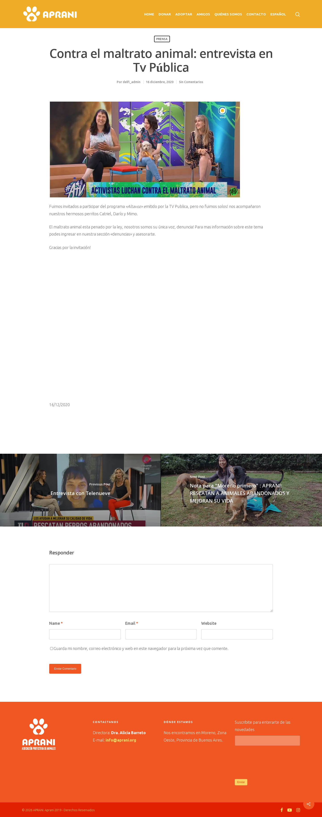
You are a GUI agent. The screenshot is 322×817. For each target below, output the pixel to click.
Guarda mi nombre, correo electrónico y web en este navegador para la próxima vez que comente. (141, 648)
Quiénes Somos (228, 14)
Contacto (256, 14)
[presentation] (269, 762)
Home (149, 14)
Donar (165, 14)
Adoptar (183, 14)
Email (131, 623)
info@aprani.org (121, 740)
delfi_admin (131, 82)
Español (278, 14)
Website (208, 623)
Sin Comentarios (191, 82)
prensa (162, 39)
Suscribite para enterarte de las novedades (267, 733)
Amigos (203, 14)
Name (56, 623)
